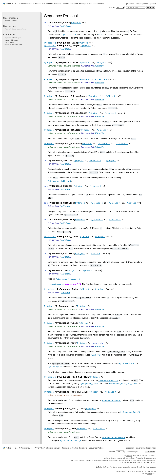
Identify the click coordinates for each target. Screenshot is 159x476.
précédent (130, 4)
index (154, 4)
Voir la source (9, 42)
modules (146, 4)
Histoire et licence (149, 462)
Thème (117, 7)
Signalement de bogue (12, 38)
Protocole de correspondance (15, 29)
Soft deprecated (57, 284)
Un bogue (151, 471)
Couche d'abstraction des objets (74, 4)
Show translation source (13, 44)
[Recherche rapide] (135, 7)
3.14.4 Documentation (24, 4)
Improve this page (11, 40)
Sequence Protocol (96, 4)
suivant (139, 4)
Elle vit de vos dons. (149, 467)
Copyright (129, 456)
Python (8, 4)
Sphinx (149, 474)
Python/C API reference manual (47, 4)
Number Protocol (10, 21)
